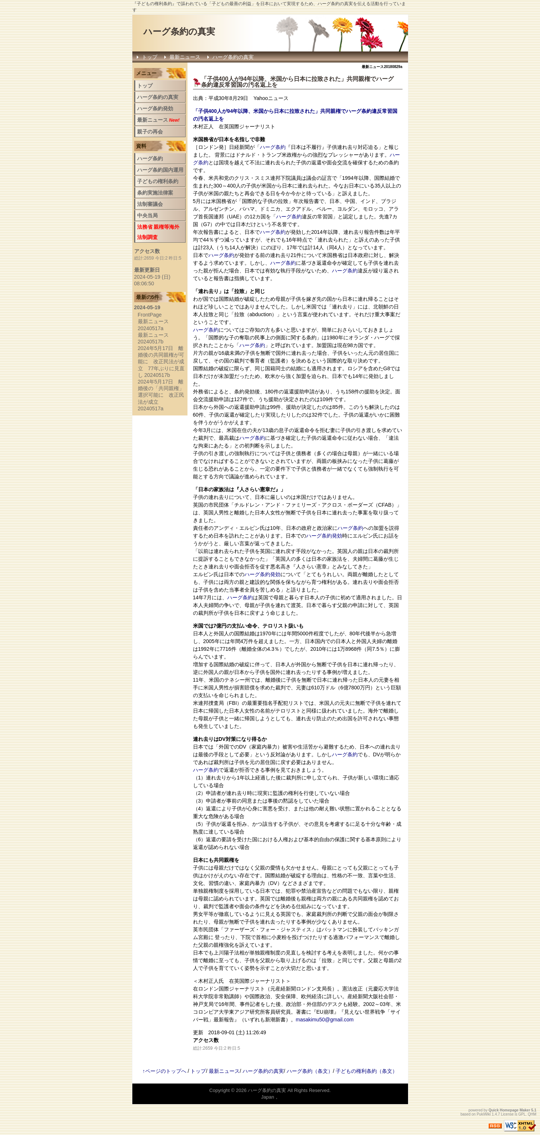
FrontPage (150, 315)
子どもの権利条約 (157, 181)
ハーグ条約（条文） (310, 1071)
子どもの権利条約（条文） (366, 1071)
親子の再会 (150, 132)
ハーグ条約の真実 (179, 31)
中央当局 (147, 215)
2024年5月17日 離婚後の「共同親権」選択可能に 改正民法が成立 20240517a (161, 395)
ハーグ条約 (273, 147)
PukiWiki (484, 1114)
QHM (532, 1114)
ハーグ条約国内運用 (160, 170)
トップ (149, 57)
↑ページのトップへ (164, 1071)
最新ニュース (184, 57)
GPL (522, 1114)
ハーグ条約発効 (324, 536)
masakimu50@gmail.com (325, 1019)
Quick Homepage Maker (509, 1110)
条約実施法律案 (155, 193)
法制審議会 (150, 204)
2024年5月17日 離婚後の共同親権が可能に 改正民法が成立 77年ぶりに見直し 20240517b (161, 361)
